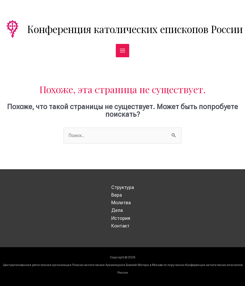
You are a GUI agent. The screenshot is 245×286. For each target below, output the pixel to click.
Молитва (121, 203)
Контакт (120, 226)
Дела (117, 210)
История (120, 218)
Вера (116, 195)
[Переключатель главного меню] (122, 50)
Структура (122, 187)
